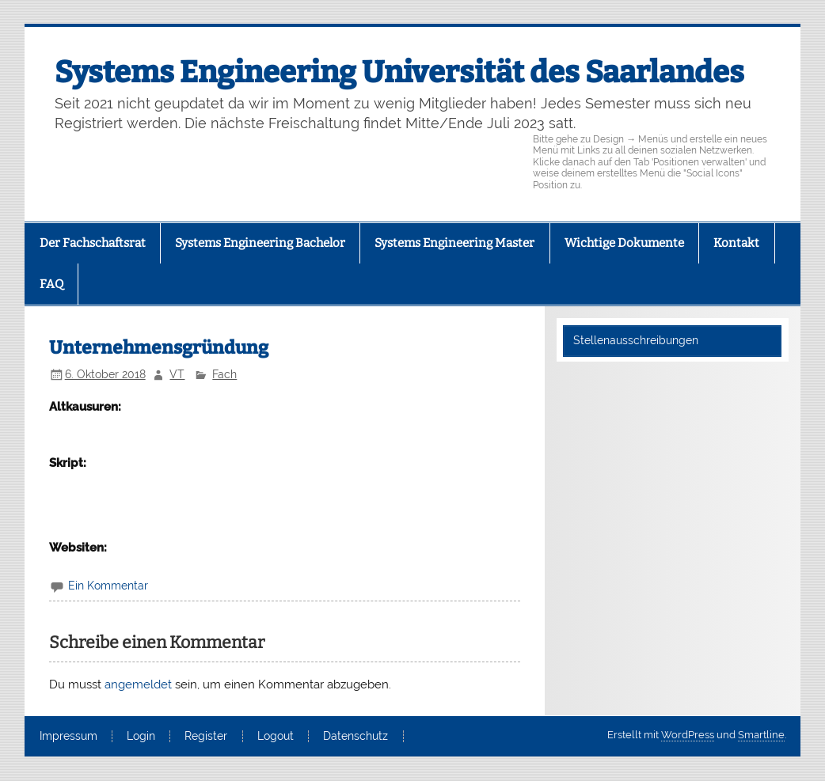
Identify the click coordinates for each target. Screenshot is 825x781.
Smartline (761, 735)
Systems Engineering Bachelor (260, 243)
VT (176, 374)
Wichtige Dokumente (624, 243)
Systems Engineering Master (454, 243)
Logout (275, 736)
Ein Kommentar (108, 585)
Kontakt (736, 243)
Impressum (68, 736)
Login (141, 736)
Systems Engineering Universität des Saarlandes (399, 72)
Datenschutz (355, 736)
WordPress (687, 735)
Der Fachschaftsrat (93, 243)
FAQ (51, 284)
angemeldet (138, 684)
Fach (224, 374)
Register (205, 736)
